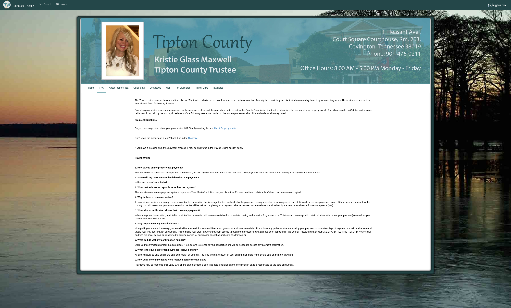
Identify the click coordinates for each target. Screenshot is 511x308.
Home (91, 87)
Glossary (192, 138)
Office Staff (139, 87)
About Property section (225, 128)
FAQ (101, 87)
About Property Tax (118, 87)
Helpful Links (201, 87)
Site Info (61, 4)
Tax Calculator (182, 87)
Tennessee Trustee (18, 5)
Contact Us (155, 87)
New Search (45, 4)
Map (168, 87)
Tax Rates (218, 87)
